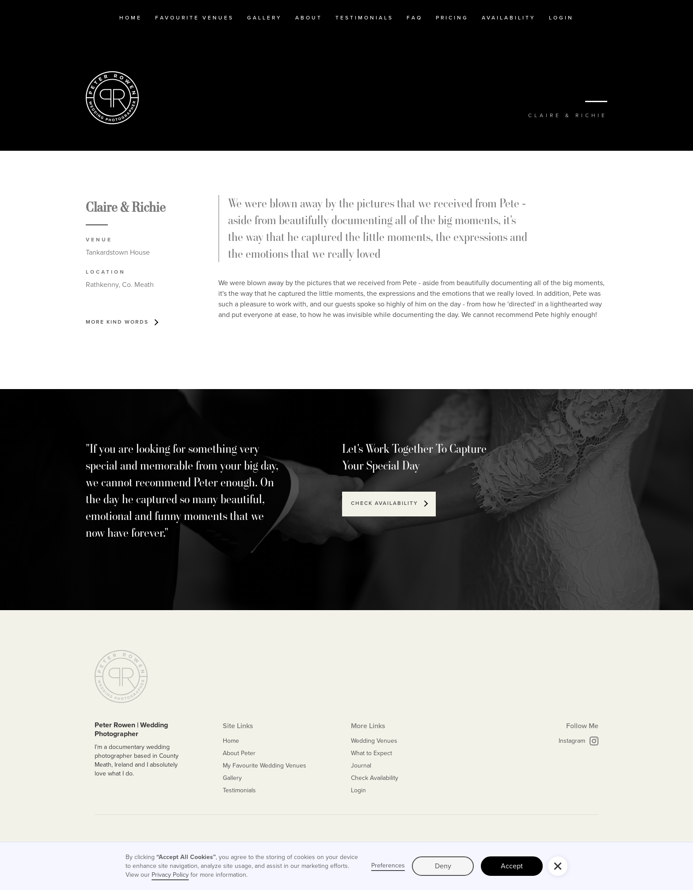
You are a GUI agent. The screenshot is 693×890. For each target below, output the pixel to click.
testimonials (364, 18)
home (130, 18)
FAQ (415, 18)
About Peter (239, 753)
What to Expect (371, 753)
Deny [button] (443, 866)
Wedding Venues (374, 740)
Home (231, 740)
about (308, 18)
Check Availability (374, 778)
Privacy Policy (170, 874)
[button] (557, 866)
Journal (361, 765)
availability (509, 18)
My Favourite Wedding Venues (264, 765)
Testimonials (239, 790)
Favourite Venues (194, 18)
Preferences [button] (388, 865)
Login (561, 18)
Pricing (452, 18)
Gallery (264, 18)
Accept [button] (512, 866)
